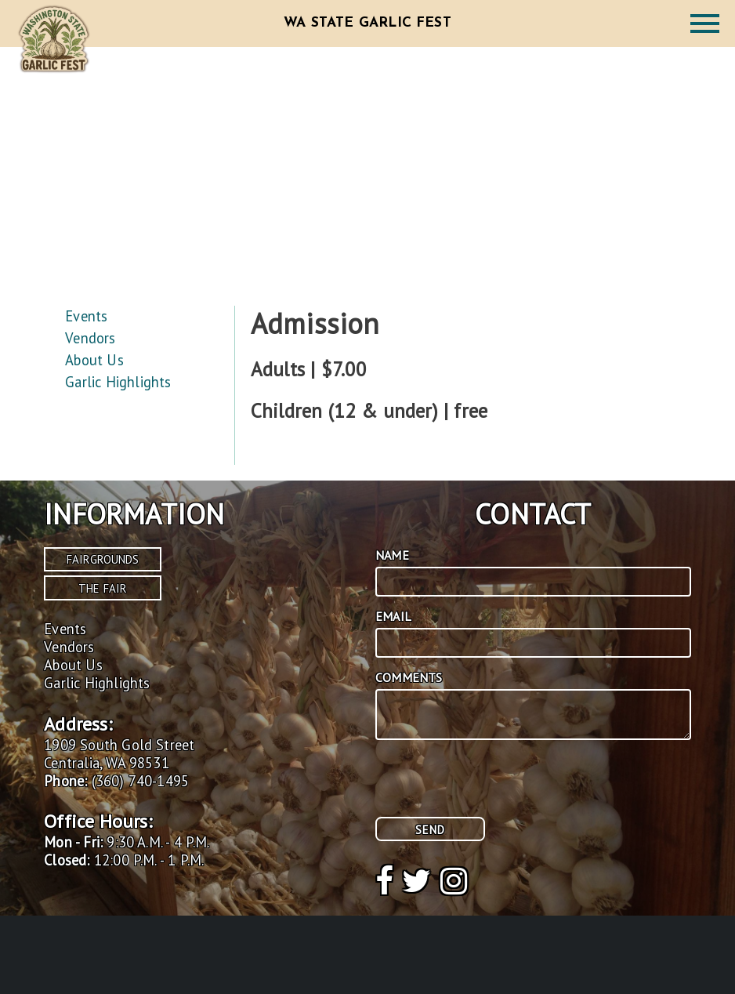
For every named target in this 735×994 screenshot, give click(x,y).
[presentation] (494, 786)
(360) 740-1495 (141, 780)
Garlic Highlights (118, 381)
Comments (408, 677)
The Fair (102, 588)
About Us (94, 359)
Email (393, 616)
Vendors (90, 337)
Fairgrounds (103, 559)
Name (392, 555)
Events (86, 316)
